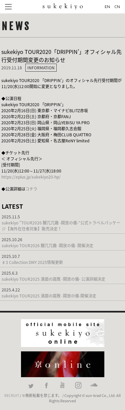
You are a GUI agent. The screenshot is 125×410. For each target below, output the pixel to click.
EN (107, 6)
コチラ (31, 189)
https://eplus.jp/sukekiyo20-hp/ (31, 177)
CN (117, 6)
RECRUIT (11, 395)
